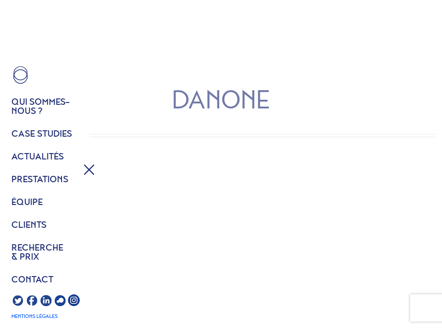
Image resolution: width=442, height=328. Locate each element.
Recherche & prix (37, 252)
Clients (28, 225)
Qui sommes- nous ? (40, 107)
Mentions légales (34, 316)
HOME (20, 75)
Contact (32, 280)
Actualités (37, 157)
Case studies (41, 134)
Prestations (39, 180)
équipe (27, 203)
